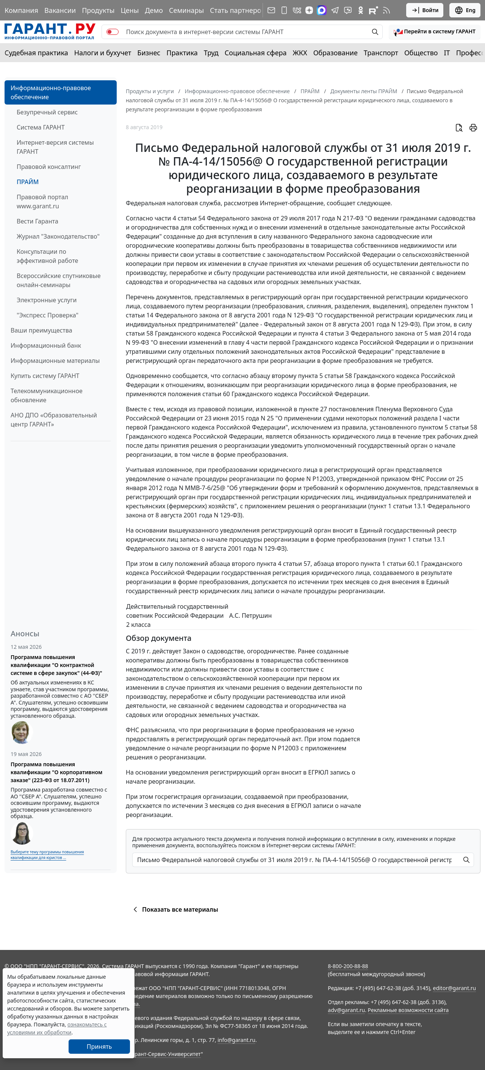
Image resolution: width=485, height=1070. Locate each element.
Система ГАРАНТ (41, 127)
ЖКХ (300, 52)
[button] (434, 32)
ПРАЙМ (28, 182)
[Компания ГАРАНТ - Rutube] (373, 10)
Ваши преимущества (41, 330)
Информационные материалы (55, 360)
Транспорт (381, 52)
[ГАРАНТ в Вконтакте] (297, 10)
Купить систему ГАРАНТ (45, 376)
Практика (181, 52)
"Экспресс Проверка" (47, 315)
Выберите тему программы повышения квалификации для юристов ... (47, 854)
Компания (21, 10)
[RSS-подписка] (386, 10)
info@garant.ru (236, 1039)
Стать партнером (238, 10)
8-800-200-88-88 (348, 966)
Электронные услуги (47, 300)
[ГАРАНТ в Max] (322, 10)
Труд (211, 52)
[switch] (112, 32)
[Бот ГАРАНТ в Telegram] (347, 10)
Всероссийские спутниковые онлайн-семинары (59, 280)
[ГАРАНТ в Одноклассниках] (360, 10)
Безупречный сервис (47, 112)
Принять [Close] (99, 1046)
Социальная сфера (256, 52)
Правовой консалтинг (49, 166)
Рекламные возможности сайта (408, 1010)
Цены (129, 10)
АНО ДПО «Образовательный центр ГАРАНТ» (54, 419)
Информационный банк (46, 345)
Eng (465, 10)
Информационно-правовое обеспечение (51, 92)
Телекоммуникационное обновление (47, 395)
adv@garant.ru (346, 1010)
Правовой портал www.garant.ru (42, 201)
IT (447, 52)
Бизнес (148, 52)
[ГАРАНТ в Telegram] (335, 10)
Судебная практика (36, 52)
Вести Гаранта (37, 221)
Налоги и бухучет (102, 52)
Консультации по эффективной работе (47, 256)
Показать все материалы (174, 909)
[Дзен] (309, 10)
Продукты (98, 10)
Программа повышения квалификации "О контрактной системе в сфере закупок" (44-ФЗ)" (56, 664)
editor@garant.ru (454, 988)
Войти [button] (425, 10)
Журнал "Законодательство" (58, 236)
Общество (421, 52)
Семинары (186, 10)
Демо (154, 10)
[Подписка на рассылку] (271, 10)
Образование (335, 52)
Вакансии (60, 10)
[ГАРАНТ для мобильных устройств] (284, 10)
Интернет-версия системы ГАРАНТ (55, 147)
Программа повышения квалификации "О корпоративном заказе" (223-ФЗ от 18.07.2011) (56, 772)
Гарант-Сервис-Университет (165, 1054)
